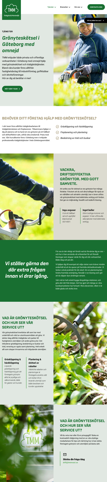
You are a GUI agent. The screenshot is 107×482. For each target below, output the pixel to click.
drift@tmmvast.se (70, 462)
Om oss (77, 7)
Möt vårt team (11, 89)
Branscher (64, 7)
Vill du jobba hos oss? (94, 21)
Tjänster (50, 7)
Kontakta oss (96, 7)
